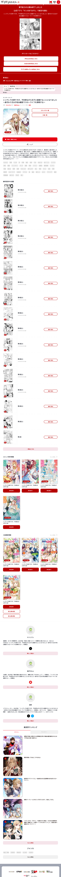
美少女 (9, 169)
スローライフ (12, 172)
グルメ (44, 169)
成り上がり (30, 169)
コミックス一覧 (45, 110)
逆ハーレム (46, 162)
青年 (5, 165)
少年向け (13, 831)
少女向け (31, 831)
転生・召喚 (6, 831)
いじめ (15, 162)
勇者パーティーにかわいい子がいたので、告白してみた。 (39, 778)
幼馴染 (40, 165)
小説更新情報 (7, 525)
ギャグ (21, 165)
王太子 (17, 175)
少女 (35, 162)
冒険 (14, 169)
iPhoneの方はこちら (31, 59)
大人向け (25, 831)
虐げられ (12, 175)
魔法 (33, 172)
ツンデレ (52, 165)
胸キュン (38, 172)
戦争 (30, 165)
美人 (36, 169)
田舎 (31, 162)
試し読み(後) (11, 595)
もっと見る (30, 821)
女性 (49, 169)
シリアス (53, 162)
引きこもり (23, 169)
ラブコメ (25, 172)
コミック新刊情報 (8, 457)
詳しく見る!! (30, 632)
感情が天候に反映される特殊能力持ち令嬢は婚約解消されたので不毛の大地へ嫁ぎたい (40, 716)
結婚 (18, 169)
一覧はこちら (30, 449)
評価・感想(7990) (12, 139)
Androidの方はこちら (31, 64)
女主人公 (40, 162)
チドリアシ (8, 80)
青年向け (19, 831)
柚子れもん (16, 80)
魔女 (27, 162)
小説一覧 (45, 115)
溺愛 (26, 165)
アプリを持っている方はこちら (30, 69)
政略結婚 (6, 175)
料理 (23, 162)
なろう (43, 172)
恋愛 (11, 162)
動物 (55, 172)
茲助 (30, 80)
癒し (22, 175)
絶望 (9, 165)
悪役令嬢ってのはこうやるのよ (32, 736)
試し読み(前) (11, 590)
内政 (53, 169)
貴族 (40, 169)
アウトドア (49, 172)
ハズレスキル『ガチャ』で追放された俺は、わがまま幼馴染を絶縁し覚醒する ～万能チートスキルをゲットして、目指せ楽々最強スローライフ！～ (40, 801)
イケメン (35, 165)
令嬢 (5, 169)
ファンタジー (15, 165)
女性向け (19, 172)
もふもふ (6, 162)
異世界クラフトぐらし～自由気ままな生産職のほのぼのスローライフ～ (40, 758)
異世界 (5, 172)
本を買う (11, 516)
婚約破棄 (46, 165)
